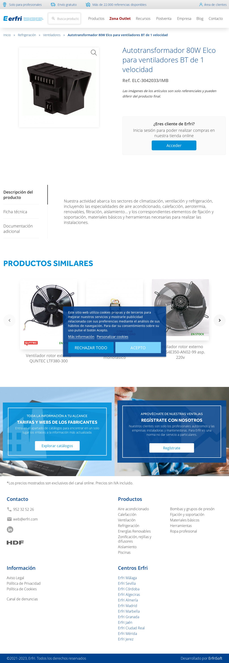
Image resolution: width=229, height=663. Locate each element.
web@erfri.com (25, 519)
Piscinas (124, 552)
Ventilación (126, 520)
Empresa (184, 18)
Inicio (9, 35)
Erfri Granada (128, 617)
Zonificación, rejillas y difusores (134, 539)
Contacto (216, 18)
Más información (81, 336)
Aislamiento (127, 547)
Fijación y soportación (187, 514)
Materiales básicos (184, 520)
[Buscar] (64, 18)
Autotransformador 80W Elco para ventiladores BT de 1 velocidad (118, 35)
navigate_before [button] (9, 320)
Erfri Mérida (127, 633)
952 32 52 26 (23, 509)
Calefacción (127, 514)
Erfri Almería (128, 600)
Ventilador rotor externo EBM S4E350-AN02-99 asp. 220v (180, 352)
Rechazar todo (91, 347)
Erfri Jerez (125, 639)
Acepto (138, 347)
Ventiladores (54, 35)
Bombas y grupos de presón (192, 509)
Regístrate (171, 448)
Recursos (143, 18)
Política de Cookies (22, 589)
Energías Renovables (134, 531)
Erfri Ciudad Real (131, 628)
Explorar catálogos (57, 445)
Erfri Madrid (127, 605)
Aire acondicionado (133, 509)
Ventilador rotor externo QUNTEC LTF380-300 (48, 358)
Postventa (163, 18)
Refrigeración (29, 35)
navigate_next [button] (219, 320)
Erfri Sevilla (127, 583)
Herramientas (181, 525)
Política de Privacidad (24, 583)
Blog (199, 18)
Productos (96, 18)
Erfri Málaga (127, 578)
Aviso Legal (15, 578)
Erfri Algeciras (129, 594)
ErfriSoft (215, 658)
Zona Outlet (120, 18)
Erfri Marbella (129, 611)
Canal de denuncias (22, 599)
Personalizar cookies (112, 336)
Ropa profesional (183, 531)
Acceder (173, 145)
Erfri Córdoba (128, 589)
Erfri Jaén (125, 622)
